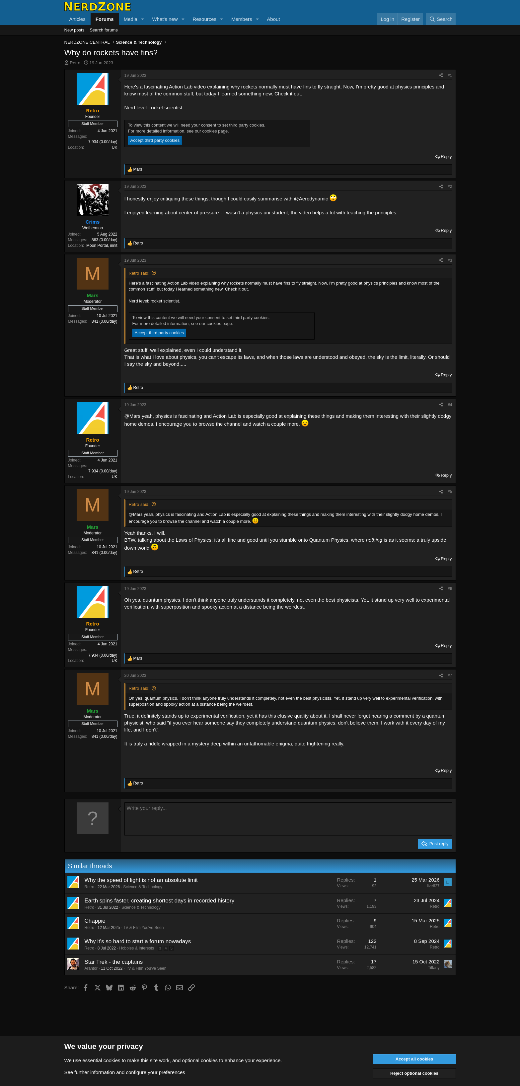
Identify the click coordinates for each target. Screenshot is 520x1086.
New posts (74, 29)
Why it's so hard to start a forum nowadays (138, 941)
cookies (112, 1060)
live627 (433, 886)
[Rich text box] (288, 819)
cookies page (215, 131)
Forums (105, 19)
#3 (450, 260)
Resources (204, 19)
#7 (450, 675)
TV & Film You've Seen (143, 927)
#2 (450, 186)
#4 (450, 405)
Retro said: (139, 273)
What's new (165, 19)
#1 (450, 75)
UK (114, 147)
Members (241, 19)
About (273, 19)
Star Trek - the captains (114, 962)
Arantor (91, 968)
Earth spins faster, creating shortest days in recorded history (160, 900)
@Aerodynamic (311, 198)
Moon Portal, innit (101, 245)
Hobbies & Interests (136, 948)
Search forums (104, 29)
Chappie (95, 921)
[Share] (441, 76)
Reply (446, 156)
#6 (450, 588)
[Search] (441, 19)
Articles (77, 19)
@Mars (132, 416)
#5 (450, 491)
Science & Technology (142, 887)
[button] (142, 19)
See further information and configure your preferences (124, 1072)
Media (130, 19)
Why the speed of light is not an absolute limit (141, 880)
